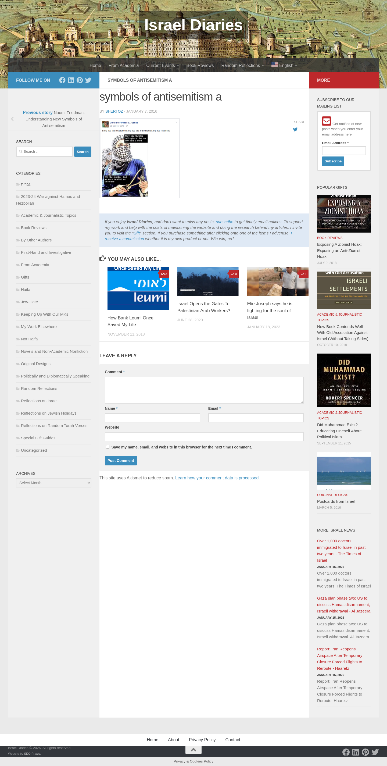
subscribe (224, 221)
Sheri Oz (114, 111)
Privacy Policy (202, 740)
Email (214, 408)
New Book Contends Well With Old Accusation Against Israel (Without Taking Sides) (342, 332)
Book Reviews (200, 65)
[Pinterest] (79, 80)
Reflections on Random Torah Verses (54, 425)
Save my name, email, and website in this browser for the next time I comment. (181, 447)
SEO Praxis (32, 753)
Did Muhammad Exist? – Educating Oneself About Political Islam (339, 430)
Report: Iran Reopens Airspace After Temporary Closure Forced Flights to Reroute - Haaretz (339, 659)
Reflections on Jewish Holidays (49, 413)
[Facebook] (62, 80)
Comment (115, 372)
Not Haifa (29, 339)
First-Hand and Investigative (46, 252)
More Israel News (336, 530)
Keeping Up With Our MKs (44, 314)
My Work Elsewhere (39, 326)
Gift (137, 233)
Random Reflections (240, 65)
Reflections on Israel (39, 400)
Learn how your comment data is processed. (217, 478)
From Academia (124, 65)
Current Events (160, 65)
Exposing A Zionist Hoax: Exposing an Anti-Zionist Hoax (339, 250)
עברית (26, 184)
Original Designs (36, 363)
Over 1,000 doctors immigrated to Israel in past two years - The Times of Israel (341, 550)
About (173, 740)
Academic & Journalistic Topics (48, 215)
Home (95, 65)
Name (111, 408)
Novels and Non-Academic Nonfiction (54, 351)
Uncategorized (34, 450)
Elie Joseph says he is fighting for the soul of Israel (269, 310)
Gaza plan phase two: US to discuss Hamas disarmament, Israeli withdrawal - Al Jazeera (343, 604)
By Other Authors (36, 240)
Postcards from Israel (336, 501)
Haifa (25, 289)
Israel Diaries (193, 25)
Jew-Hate (29, 302)
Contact (232, 740)
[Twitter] (88, 80)
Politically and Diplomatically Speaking (55, 376)
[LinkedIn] (71, 80)
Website (112, 427)
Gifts (25, 277)
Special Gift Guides (38, 438)
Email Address (335, 143)
